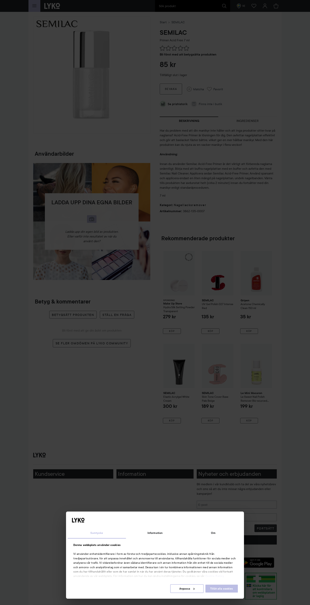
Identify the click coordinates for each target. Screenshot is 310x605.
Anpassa (187, 588)
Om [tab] (213, 532)
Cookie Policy (214, 576)
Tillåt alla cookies (221, 588)
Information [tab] (155, 532)
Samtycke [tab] (96, 532)
